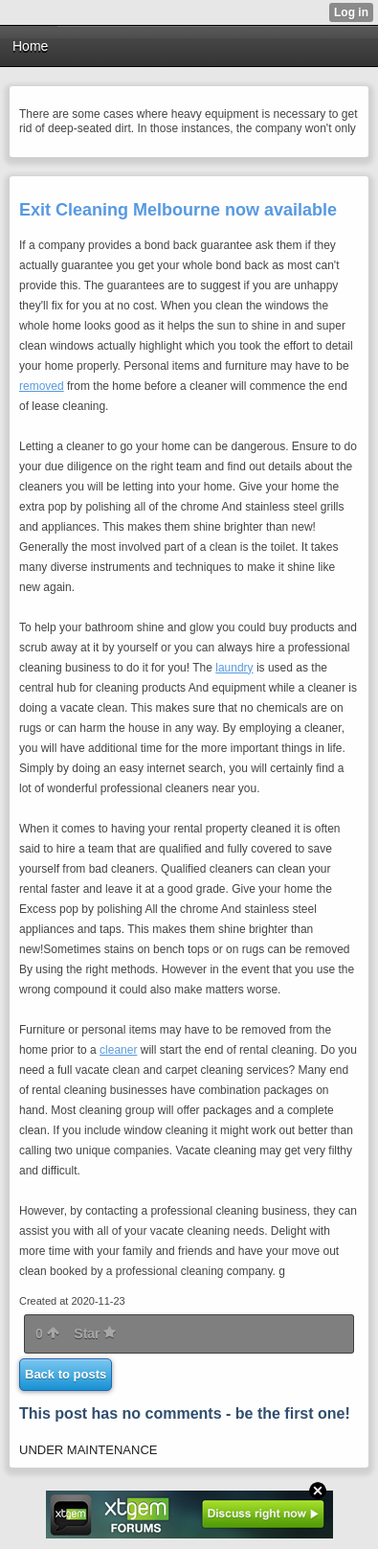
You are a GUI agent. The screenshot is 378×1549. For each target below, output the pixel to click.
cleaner (118, 1050)
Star (95, 1333)
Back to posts (65, 1374)
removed (41, 386)
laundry (234, 667)
